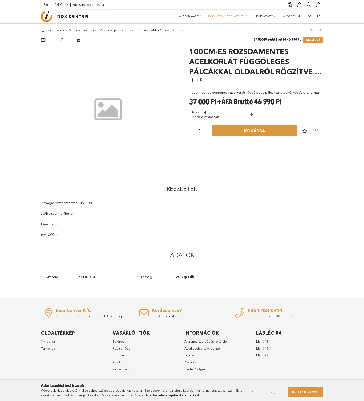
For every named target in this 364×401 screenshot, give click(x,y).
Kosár (117, 362)
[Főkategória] (43, 30)
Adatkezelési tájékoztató (202, 348)
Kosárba (313, 40)
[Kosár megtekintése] (318, 4)
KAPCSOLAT (291, 16)
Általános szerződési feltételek (206, 341)
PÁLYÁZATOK (265, 16)
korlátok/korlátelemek (228, 16)
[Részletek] (61, 40)
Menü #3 (262, 355)
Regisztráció (122, 348)
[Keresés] (309, 4)
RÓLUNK (313, 16)
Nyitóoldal (48, 341)
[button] (304, 130)
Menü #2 (262, 348)
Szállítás (190, 362)
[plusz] (207, 130)
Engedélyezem (305, 392)
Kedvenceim (121, 369)
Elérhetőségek (195, 369)
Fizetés (189, 355)
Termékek (48, 348)
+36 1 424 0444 (55, 4)
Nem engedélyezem (268, 392)
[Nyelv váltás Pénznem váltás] (290, 4)
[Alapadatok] (43, 40)
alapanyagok (190, 16)
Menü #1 (262, 341)
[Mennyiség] (200, 130)
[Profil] (299, 4)
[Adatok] (78, 40)
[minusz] (192, 130)
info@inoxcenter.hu (88, 4)
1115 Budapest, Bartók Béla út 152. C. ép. (90, 316)
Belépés (118, 341)
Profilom (119, 355)
